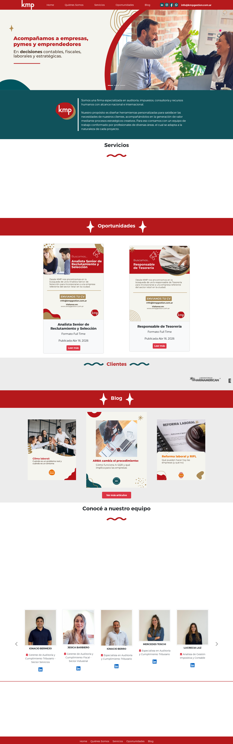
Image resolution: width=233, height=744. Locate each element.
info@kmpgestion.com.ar (196, 5)
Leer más (73, 347)
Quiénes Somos (74, 4)
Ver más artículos (116, 495)
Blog (147, 4)
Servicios (99, 4)
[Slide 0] (110, 85)
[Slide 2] (122, 85)
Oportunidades (125, 4)
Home (50, 4)
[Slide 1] (116, 85)
